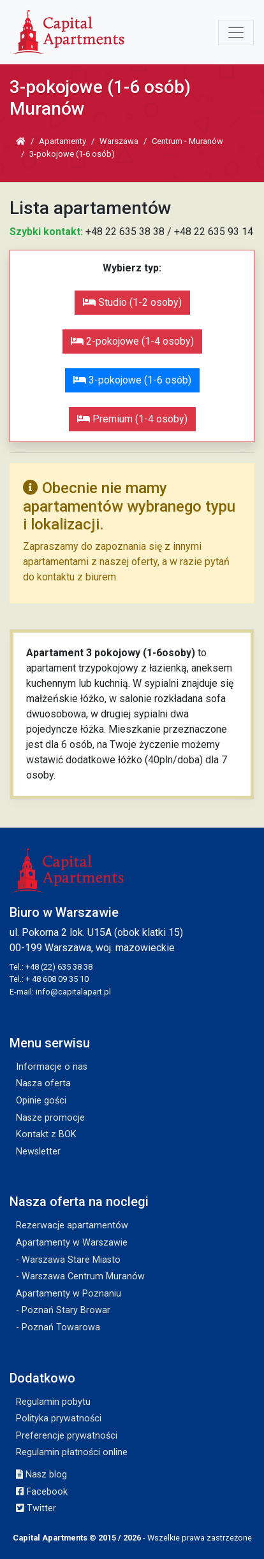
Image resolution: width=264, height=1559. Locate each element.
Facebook (42, 1491)
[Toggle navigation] (236, 32)
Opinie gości (41, 1100)
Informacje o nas (51, 1066)
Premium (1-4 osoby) (132, 419)
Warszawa (118, 141)
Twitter (36, 1508)
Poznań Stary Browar (66, 1310)
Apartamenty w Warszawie (72, 1242)
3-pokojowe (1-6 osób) (132, 380)
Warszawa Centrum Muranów (83, 1276)
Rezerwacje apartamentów (72, 1225)
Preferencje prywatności (66, 1435)
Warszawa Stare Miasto (71, 1259)
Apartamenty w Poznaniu (68, 1293)
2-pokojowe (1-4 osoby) (132, 341)
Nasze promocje (50, 1117)
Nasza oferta (43, 1083)
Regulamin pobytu (53, 1402)
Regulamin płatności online (72, 1452)
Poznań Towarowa (61, 1327)
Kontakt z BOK (46, 1134)
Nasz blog (41, 1474)
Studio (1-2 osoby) (132, 302)
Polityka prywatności (58, 1418)
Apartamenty (62, 141)
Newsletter (38, 1151)
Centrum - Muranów (187, 141)
